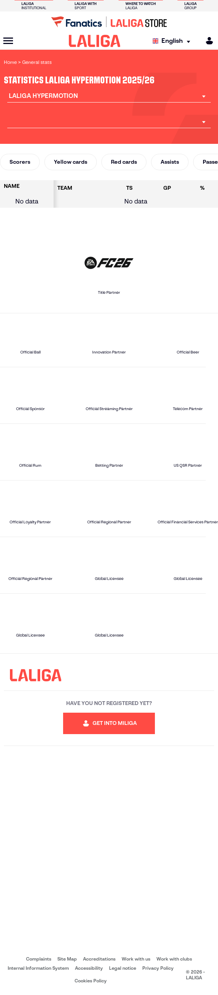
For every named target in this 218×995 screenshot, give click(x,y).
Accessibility (89, 968)
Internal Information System (38, 968)
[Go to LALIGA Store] (109, 21)
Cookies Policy (91, 980)
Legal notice (122, 968)
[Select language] (173, 41)
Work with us (136, 958)
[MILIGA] (207, 40)
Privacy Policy (158, 968)
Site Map (67, 958)
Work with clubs (174, 958)
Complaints (38, 958)
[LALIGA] (94, 41)
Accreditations (99, 958)
